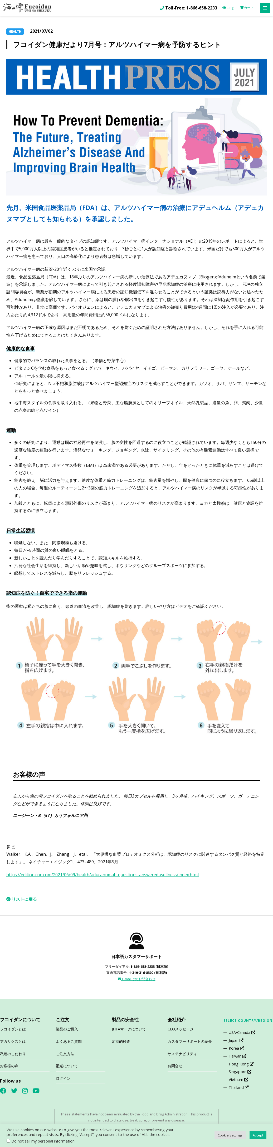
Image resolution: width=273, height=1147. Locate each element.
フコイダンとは (13, 1028)
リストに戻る (21, 899)
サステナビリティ (182, 1053)
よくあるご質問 (69, 1041)
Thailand (238, 1087)
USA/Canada (242, 1032)
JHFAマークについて (129, 1028)
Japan (236, 1040)
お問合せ (175, 1065)
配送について (67, 1065)
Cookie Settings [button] (230, 1135)
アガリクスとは (13, 1041)
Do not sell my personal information (43, 1141)
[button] (265, 8)
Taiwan (237, 1056)
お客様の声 (9, 1065)
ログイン (63, 1078)
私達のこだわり (13, 1053)
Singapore (240, 1071)
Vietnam (238, 1079)
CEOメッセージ (180, 1028)
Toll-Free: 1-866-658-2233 (191, 8)
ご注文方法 (65, 1053)
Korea (236, 1048)
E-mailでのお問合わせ (136, 978)
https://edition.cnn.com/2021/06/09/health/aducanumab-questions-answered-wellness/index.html (102, 875)
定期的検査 (121, 1041)
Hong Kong (241, 1063)
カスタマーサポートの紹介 (190, 1041)
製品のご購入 (67, 1028)
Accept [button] (258, 1135)
